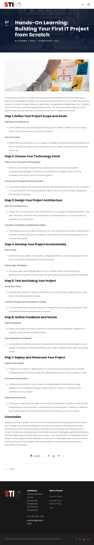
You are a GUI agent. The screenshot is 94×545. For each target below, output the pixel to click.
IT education (45, 41)
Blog (32, 41)
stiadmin (22, 41)
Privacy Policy (55, 496)
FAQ (51, 508)
